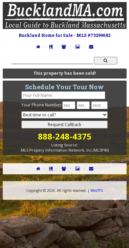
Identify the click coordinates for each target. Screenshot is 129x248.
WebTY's (96, 190)
